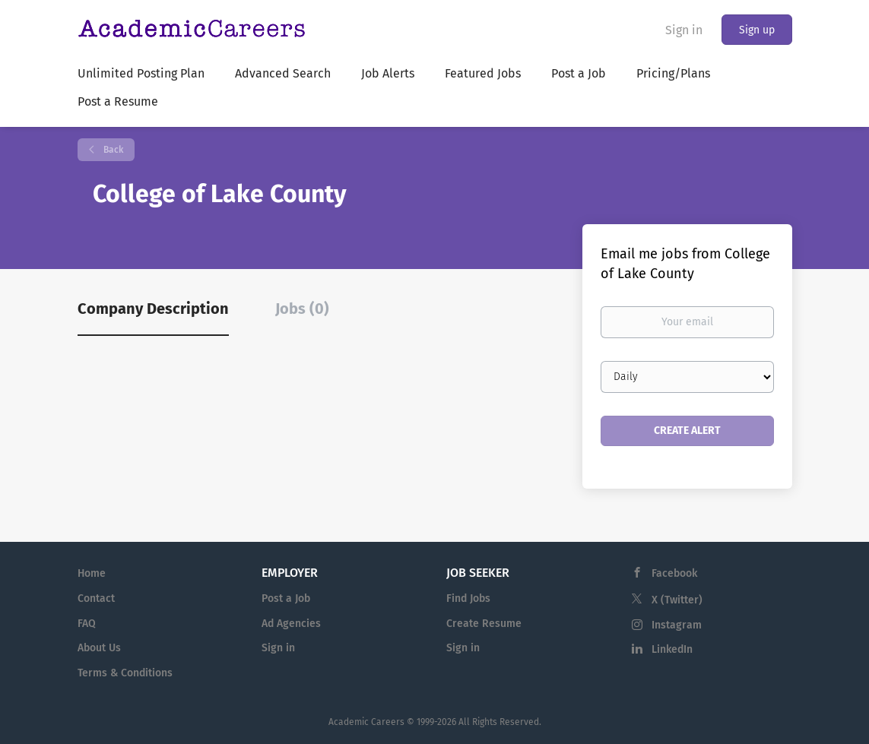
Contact (96, 598)
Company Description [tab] (153, 308)
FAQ (87, 623)
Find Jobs (468, 598)
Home (92, 573)
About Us (99, 647)
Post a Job (286, 598)
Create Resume (484, 623)
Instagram (677, 625)
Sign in (683, 30)
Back (112, 149)
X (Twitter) (677, 600)
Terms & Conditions (125, 672)
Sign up (757, 30)
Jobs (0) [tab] (302, 308)
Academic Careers (366, 722)
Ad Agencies (291, 623)
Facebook (674, 573)
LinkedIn (672, 649)
